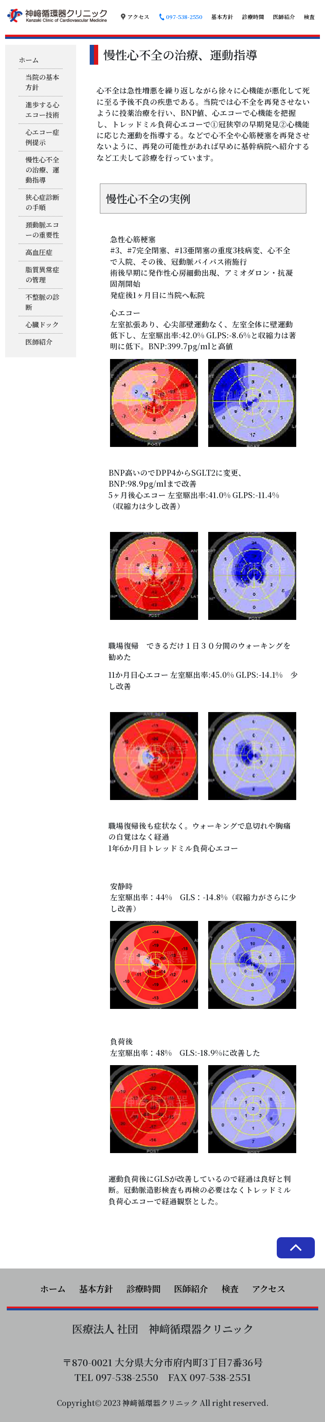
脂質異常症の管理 (42, 275)
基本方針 (222, 17)
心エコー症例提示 (42, 137)
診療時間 (253, 17)
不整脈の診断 (42, 302)
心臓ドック (42, 324)
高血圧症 (38, 252)
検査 (309, 17)
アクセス (134, 17)
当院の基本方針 (42, 82)
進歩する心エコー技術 (42, 110)
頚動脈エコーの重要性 (42, 230)
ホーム (29, 60)
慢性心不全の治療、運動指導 (42, 170)
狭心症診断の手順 (42, 202)
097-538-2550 (180, 17)
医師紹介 (284, 17)
